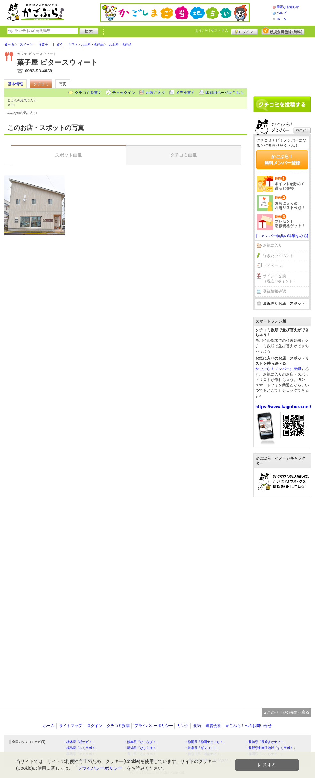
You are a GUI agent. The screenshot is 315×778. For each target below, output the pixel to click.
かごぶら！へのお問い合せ (249, 725)
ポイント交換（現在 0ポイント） (280, 279)
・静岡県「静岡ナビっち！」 (205, 742)
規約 (197, 725)
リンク (183, 725)
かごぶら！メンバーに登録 (278, 369)
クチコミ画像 (183, 155)
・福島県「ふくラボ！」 (80, 748)
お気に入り (155, 92)
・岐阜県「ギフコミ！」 (202, 748)
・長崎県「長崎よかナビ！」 (266, 742)
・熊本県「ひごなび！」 (141, 742)
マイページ (272, 266)
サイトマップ (70, 725)
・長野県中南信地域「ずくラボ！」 (270, 748)
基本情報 (15, 84)
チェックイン (123, 92)
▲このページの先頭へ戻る (286, 712)
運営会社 (213, 725)
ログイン (244, 31)
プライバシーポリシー (153, 725)
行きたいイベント (278, 255)
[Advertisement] (282, 64)
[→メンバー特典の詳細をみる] (282, 236)
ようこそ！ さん (211, 30)
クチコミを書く (88, 92)
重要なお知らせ (288, 7)
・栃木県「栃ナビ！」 (79, 742)
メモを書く (185, 92)
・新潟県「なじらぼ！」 (141, 748)
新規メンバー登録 (282, 31)
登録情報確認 (274, 291)
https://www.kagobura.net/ (283, 406)
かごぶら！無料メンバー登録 (282, 159)
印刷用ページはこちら (224, 92)
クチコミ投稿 (118, 725)
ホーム (281, 19)
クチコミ (41, 84)
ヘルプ (281, 13)
